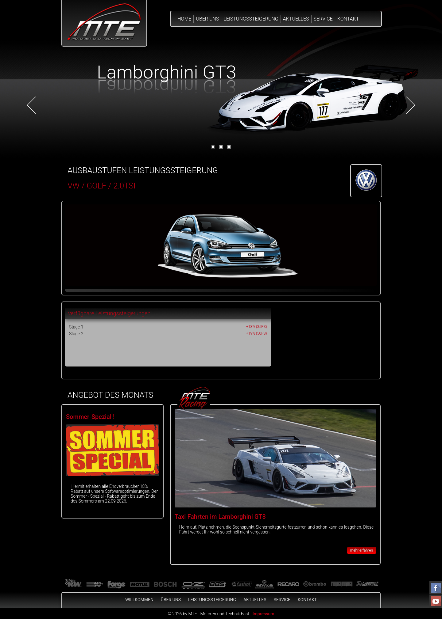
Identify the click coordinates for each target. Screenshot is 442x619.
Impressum (263, 613)
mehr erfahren (361, 550)
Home (184, 19)
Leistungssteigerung (250, 19)
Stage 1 (76, 327)
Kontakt (348, 19)
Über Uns (207, 19)
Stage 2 (76, 333)
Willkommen (139, 599)
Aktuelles (296, 19)
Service (323, 19)
